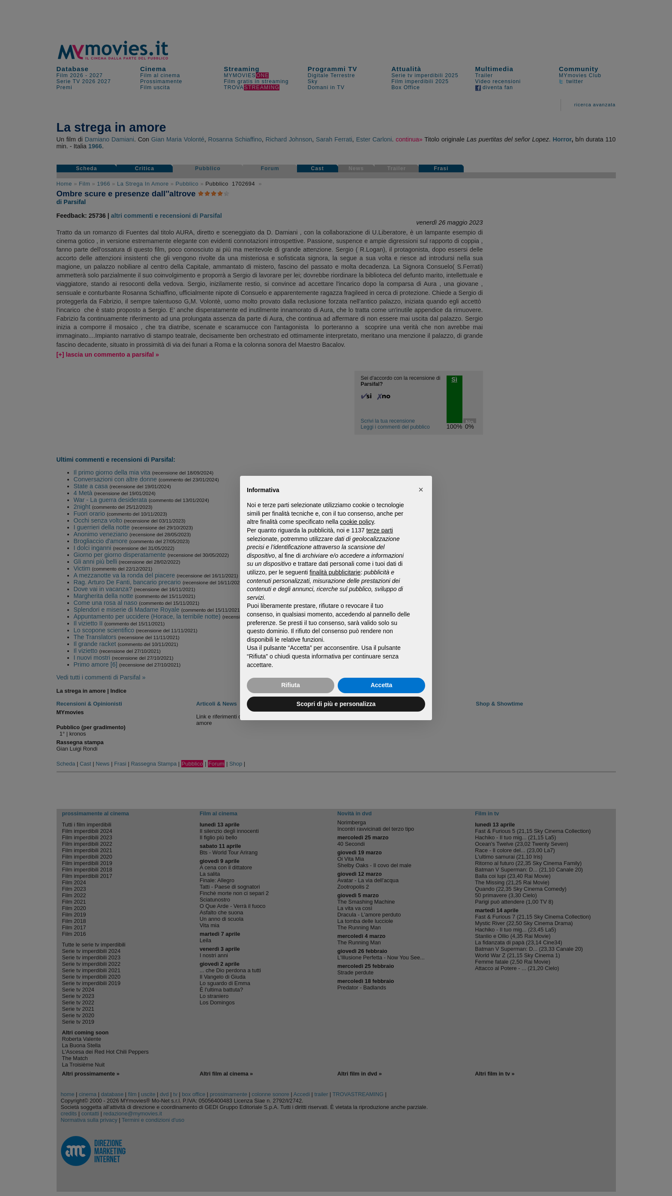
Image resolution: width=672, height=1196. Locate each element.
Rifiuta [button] (290, 685)
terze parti (379, 530)
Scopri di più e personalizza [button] (336, 703)
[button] (421, 489)
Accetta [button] (382, 685)
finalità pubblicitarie (334, 572)
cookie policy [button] (357, 521)
